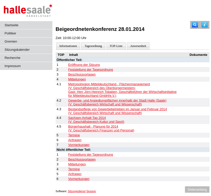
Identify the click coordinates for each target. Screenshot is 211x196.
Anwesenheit (138, 46)
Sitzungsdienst (77, 191)
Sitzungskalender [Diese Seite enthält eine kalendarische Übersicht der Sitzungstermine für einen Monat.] (17, 50)
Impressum (13, 66)
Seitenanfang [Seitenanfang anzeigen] (197, 189)
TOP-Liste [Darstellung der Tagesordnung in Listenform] (116, 46)
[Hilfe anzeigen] (204, 25)
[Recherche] (195, 25)
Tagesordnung (93, 46)
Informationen (68, 46)
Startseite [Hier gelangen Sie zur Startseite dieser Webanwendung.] (11, 25)
